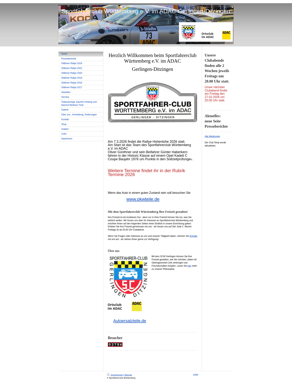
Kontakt (193, 236)
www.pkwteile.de (142, 199)
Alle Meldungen (212, 136)
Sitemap (128, 375)
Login (195, 374)
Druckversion (115, 375)
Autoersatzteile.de (129, 320)
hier (189, 266)
